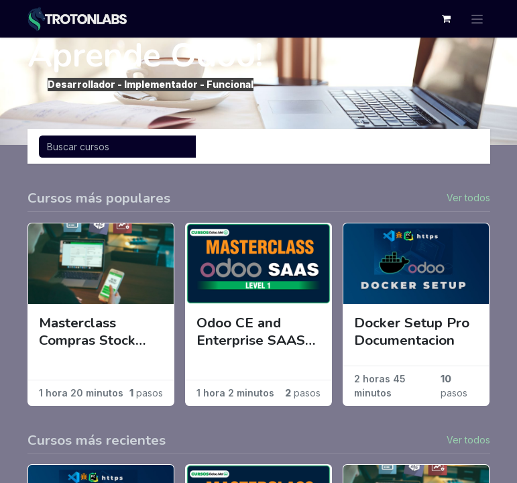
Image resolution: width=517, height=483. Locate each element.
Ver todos (468, 197)
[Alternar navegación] (477, 18)
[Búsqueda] (117, 146)
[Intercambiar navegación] (464, 146)
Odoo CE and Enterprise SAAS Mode (250, 332)
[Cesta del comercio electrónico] (447, 19)
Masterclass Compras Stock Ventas (87, 332)
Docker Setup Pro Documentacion (411, 332)
